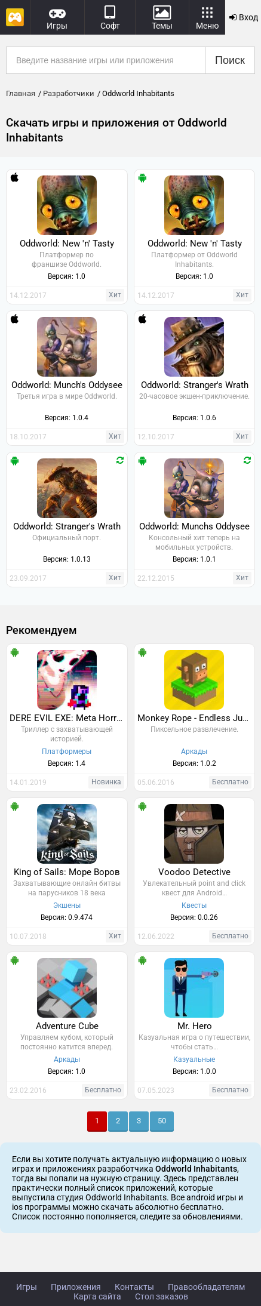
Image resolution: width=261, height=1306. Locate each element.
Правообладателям (206, 1287)
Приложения (76, 1287)
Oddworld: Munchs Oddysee (194, 526)
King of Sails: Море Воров (67, 872)
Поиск (230, 60)
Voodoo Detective (194, 872)
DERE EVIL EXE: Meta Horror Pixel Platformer (68, 718)
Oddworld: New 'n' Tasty (67, 243)
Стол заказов (161, 1296)
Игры (26, 1287)
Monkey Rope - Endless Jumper (196, 718)
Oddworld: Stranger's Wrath (194, 385)
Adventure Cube (67, 1026)
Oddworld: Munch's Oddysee (66, 385)
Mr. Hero (194, 1026)
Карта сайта (97, 1296)
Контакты (134, 1287)
